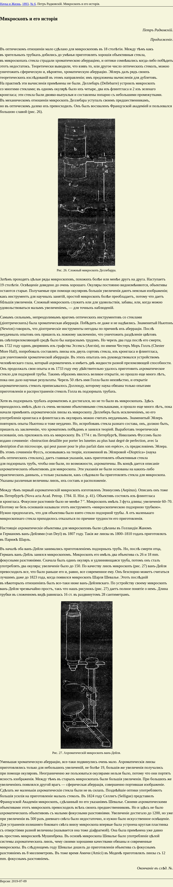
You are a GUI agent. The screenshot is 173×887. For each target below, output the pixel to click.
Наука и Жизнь (10, 4)
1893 (25, 4)
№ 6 (33, 4)
